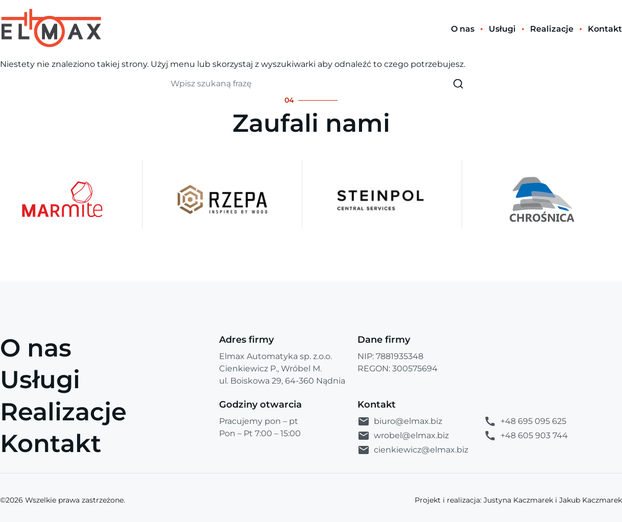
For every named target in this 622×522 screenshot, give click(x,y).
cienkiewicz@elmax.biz (412, 450)
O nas (35, 348)
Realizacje (63, 411)
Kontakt (50, 443)
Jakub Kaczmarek (590, 500)
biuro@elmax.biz (399, 421)
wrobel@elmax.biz (403, 436)
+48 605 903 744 (526, 436)
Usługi (40, 379)
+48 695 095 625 (525, 421)
